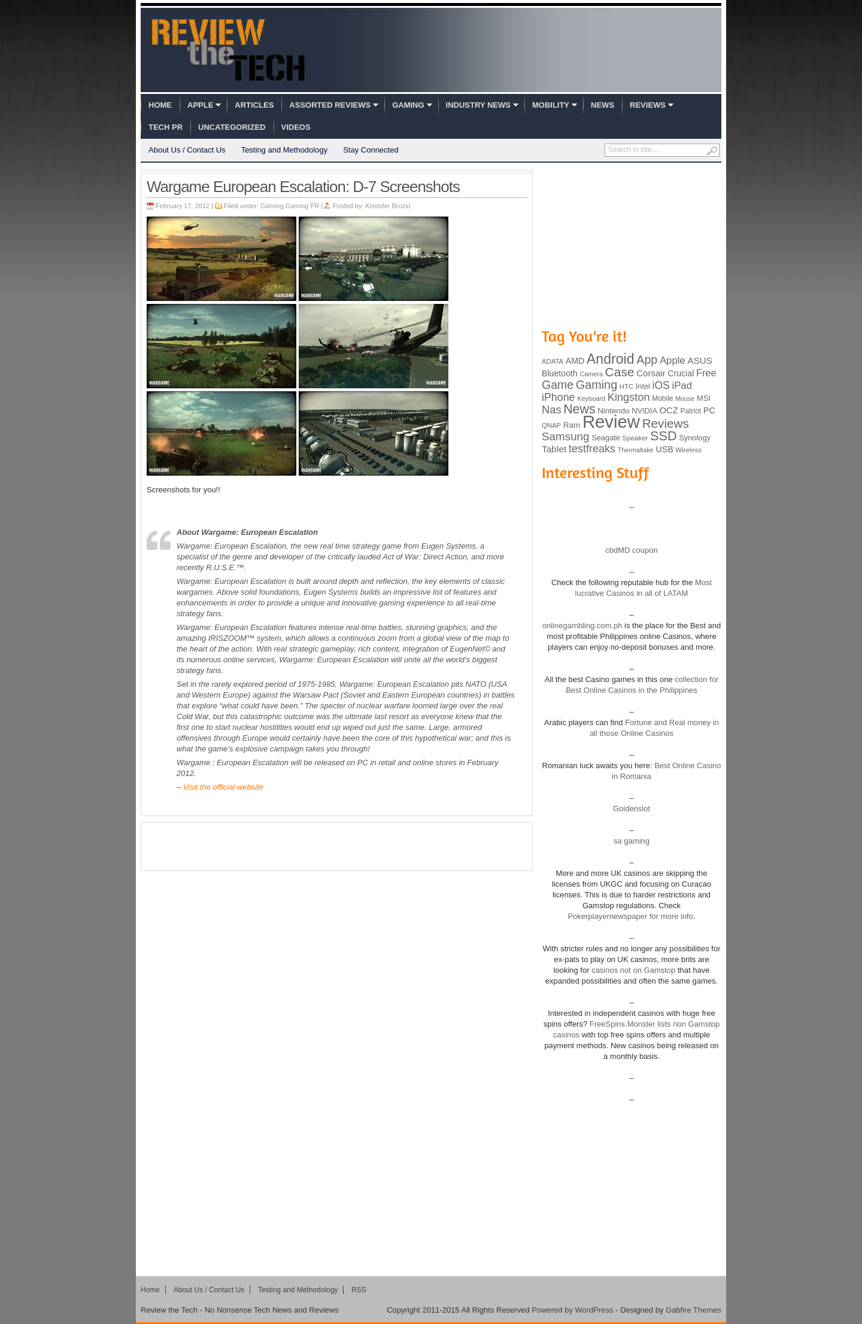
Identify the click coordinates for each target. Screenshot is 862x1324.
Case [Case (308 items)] (620, 372)
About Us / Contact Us (187, 149)
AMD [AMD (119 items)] (575, 361)
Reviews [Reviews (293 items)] (665, 423)
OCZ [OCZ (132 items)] (669, 410)
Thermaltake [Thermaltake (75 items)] (636, 449)
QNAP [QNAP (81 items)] (551, 425)
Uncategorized (231, 127)
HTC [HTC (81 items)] (626, 386)
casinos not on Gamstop (633, 970)
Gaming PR (303, 205)
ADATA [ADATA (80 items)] (552, 361)
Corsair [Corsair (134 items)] (650, 373)
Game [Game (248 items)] (557, 384)
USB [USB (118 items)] (664, 449)
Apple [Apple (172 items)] (672, 360)
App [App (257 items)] (646, 359)
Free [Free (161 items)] (706, 372)
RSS (358, 1290)
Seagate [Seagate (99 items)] (605, 437)
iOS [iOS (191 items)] (661, 385)
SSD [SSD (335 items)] (663, 435)
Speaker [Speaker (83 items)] (635, 438)
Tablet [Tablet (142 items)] (554, 449)
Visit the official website (223, 787)
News (602, 105)
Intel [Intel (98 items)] (643, 386)
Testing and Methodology (284, 149)
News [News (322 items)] (579, 409)
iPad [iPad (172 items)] (682, 385)
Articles (254, 105)
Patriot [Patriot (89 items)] (691, 411)
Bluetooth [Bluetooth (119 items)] (560, 373)
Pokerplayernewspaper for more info (630, 916)
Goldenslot (631, 808)
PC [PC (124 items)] (709, 410)
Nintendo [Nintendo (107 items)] (613, 410)
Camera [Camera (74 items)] (591, 374)
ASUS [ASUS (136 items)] (700, 360)
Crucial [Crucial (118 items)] (680, 373)
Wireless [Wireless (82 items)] (688, 449)
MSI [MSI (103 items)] (704, 398)
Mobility (550, 105)
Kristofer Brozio (388, 205)
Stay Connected (371, 149)
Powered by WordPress (572, 1309)
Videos (296, 127)
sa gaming (631, 840)
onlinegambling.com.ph (582, 625)
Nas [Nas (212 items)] (551, 409)
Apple (200, 105)
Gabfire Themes (693, 1309)
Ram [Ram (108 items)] (572, 425)
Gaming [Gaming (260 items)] (596, 384)
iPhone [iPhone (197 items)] (558, 397)
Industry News (478, 105)
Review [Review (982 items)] (611, 421)
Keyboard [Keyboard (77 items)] (591, 398)
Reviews (648, 105)
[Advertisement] (337, 847)
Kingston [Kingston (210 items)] (629, 397)
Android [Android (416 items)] (611, 359)
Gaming (408, 105)
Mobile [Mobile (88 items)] (662, 398)
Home (160, 105)
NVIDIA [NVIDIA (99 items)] (644, 410)
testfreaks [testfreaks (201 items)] (592, 449)
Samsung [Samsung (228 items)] (566, 436)
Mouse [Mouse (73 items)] (684, 398)
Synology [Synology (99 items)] (695, 437)
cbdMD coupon (631, 550)
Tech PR (165, 127)
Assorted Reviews (330, 105)
